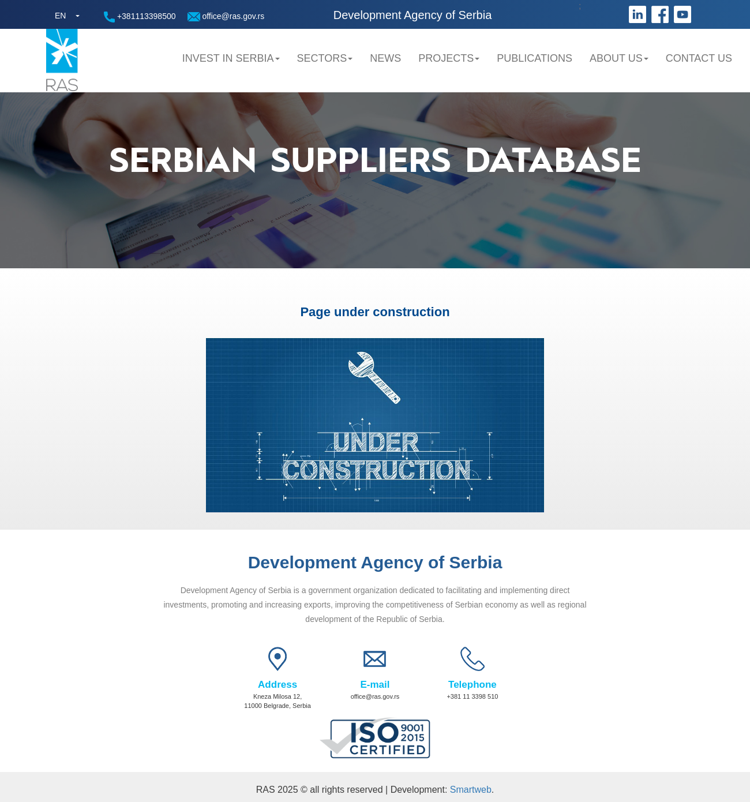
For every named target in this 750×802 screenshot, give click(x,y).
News (385, 58)
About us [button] (619, 58)
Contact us (699, 58)
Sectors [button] (325, 58)
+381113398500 (140, 17)
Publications (534, 58)
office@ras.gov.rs (226, 16)
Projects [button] (448, 58)
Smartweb (471, 789)
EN (60, 15)
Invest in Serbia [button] (231, 58)
